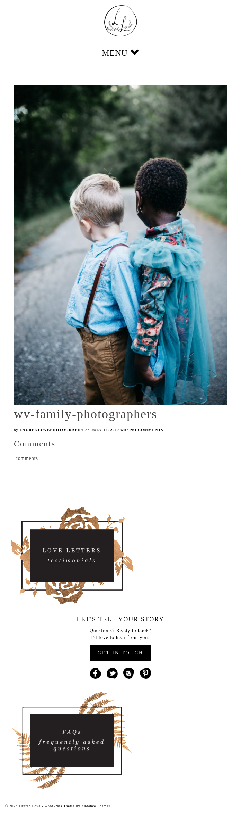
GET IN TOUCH (120, 652)
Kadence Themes (95, 806)
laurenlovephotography (52, 430)
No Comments (146, 430)
